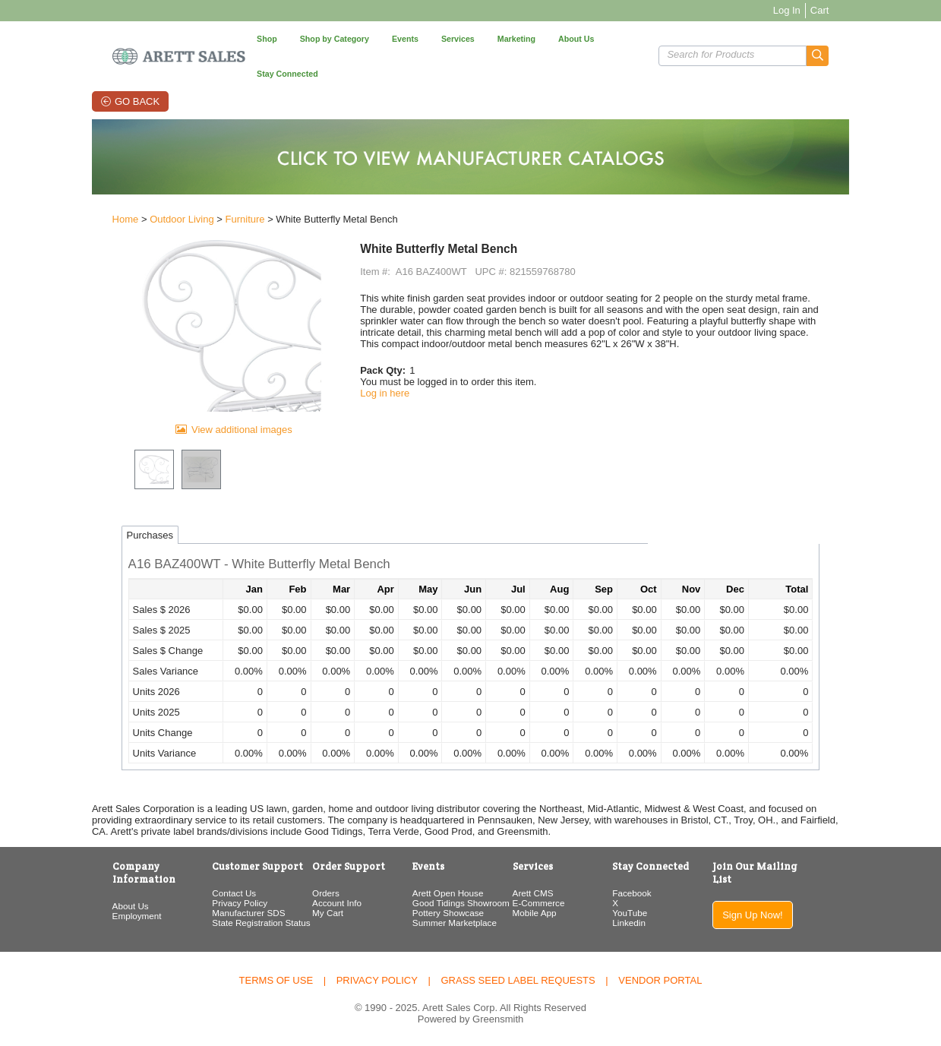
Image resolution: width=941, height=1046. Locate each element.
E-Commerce (545, 903)
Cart (871, 10)
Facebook (652, 893)
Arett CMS (539, 893)
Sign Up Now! (793, 902)
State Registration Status (224, 922)
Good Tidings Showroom (452, 903)
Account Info (314, 903)
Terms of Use (276, 978)
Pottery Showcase (439, 913)
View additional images (207, 429)
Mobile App (541, 913)
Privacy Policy (202, 903)
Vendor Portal (660, 978)
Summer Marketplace (446, 922)
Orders (303, 893)
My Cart (305, 913)
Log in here (368, 364)
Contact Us (197, 893)
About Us (79, 893)
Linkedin (650, 922)
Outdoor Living (130, 191)
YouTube (650, 913)
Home (74, 191)
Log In (838, 10)
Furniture (193, 191)
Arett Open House (439, 893)
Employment (85, 903)
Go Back (106, 66)
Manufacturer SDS (211, 913)
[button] (870, 38)
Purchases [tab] (98, 535)
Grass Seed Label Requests (518, 978)
